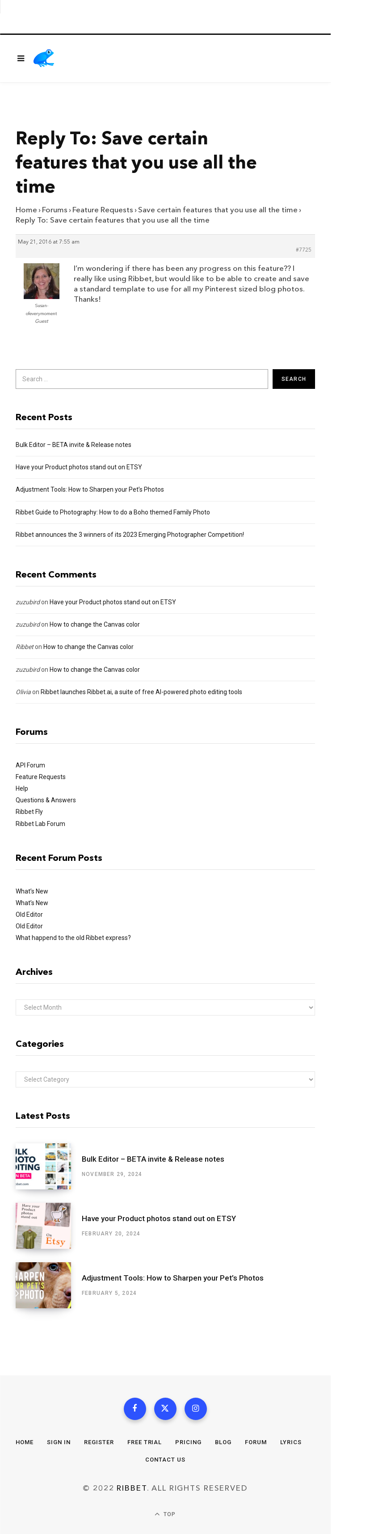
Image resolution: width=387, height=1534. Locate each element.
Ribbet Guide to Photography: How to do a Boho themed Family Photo (113, 512)
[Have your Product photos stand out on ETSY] (49, 1226)
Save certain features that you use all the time (218, 210)
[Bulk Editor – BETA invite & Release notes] (49, 1166)
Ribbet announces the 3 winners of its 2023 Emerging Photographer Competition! (130, 534)
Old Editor (29, 914)
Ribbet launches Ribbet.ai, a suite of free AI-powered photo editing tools (141, 691)
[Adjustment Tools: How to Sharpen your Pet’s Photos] (49, 1285)
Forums (54, 210)
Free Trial (144, 1442)
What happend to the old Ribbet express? (73, 937)
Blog (223, 1442)
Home (26, 210)
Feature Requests (102, 210)
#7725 (303, 250)
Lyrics (291, 1442)
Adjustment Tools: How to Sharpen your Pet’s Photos (90, 489)
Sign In (59, 1442)
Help (22, 788)
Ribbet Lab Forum (40, 823)
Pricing (188, 1442)
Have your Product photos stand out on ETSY (79, 467)
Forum (256, 1442)
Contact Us (165, 1459)
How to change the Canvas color (95, 624)
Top (165, 1515)
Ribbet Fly (29, 811)
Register (99, 1442)
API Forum (30, 765)
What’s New (32, 891)
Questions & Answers (46, 800)
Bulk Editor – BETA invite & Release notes (73, 444)
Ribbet (25, 646)
